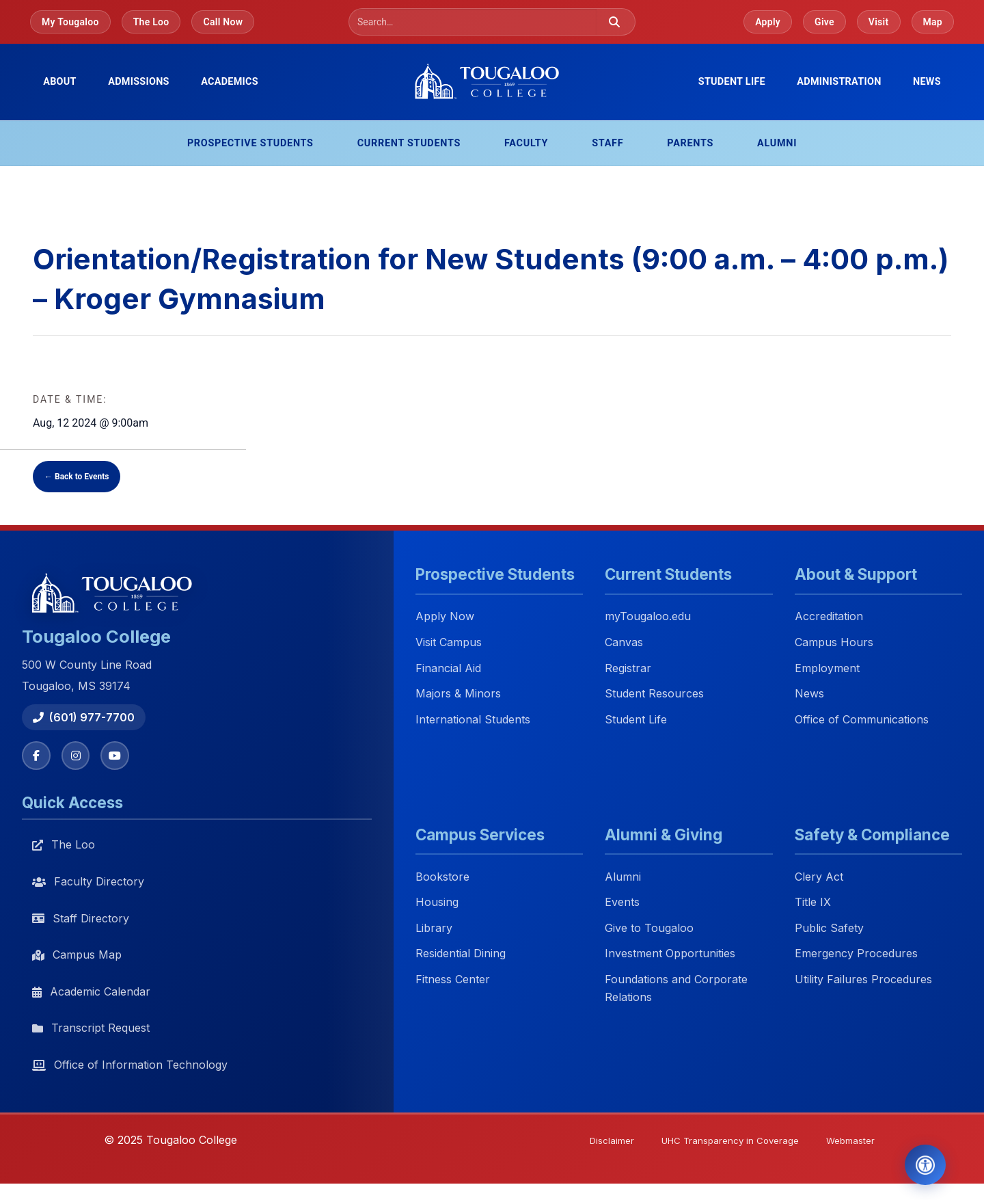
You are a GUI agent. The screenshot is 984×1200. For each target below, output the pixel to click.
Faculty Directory (88, 883)
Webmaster (848, 1143)
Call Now (223, 21)
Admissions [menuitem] (138, 82)
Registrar (628, 668)
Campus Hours (834, 642)
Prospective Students (250, 143)
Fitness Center (452, 980)
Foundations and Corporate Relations (676, 989)
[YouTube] (119, 756)
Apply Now (444, 617)
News (927, 82)
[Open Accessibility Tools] (918, 1162)
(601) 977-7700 (84, 717)
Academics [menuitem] (229, 82)
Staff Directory (80, 919)
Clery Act (819, 877)
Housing (437, 903)
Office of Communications (862, 719)
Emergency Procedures (856, 954)
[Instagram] (78, 756)
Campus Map (77, 956)
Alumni (777, 143)
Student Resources (654, 694)
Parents (690, 143)
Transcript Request (91, 1030)
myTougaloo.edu (648, 617)
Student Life (636, 719)
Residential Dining (460, 954)
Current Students (409, 143)
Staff (607, 143)
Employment (827, 668)
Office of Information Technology (130, 1066)
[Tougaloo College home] (492, 82)
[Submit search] (614, 22)
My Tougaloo (70, 21)
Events (622, 903)
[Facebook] (37, 756)
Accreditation (829, 617)
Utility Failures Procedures (863, 980)
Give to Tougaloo (649, 928)
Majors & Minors (458, 694)
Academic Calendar (91, 993)
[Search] (477, 22)
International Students (472, 719)
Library (433, 928)
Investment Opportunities (670, 954)
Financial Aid (448, 668)
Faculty (526, 143)
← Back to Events (76, 476)
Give (824, 21)
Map (933, 21)
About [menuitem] (60, 82)
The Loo (151, 21)
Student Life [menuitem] (731, 82)
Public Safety (829, 928)
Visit (879, 21)
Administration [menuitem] (839, 82)
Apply (767, 21)
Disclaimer (596, 1143)
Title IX (813, 903)
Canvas (624, 642)
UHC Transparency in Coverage (720, 1143)
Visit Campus (448, 642)
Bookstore (442, 877)
